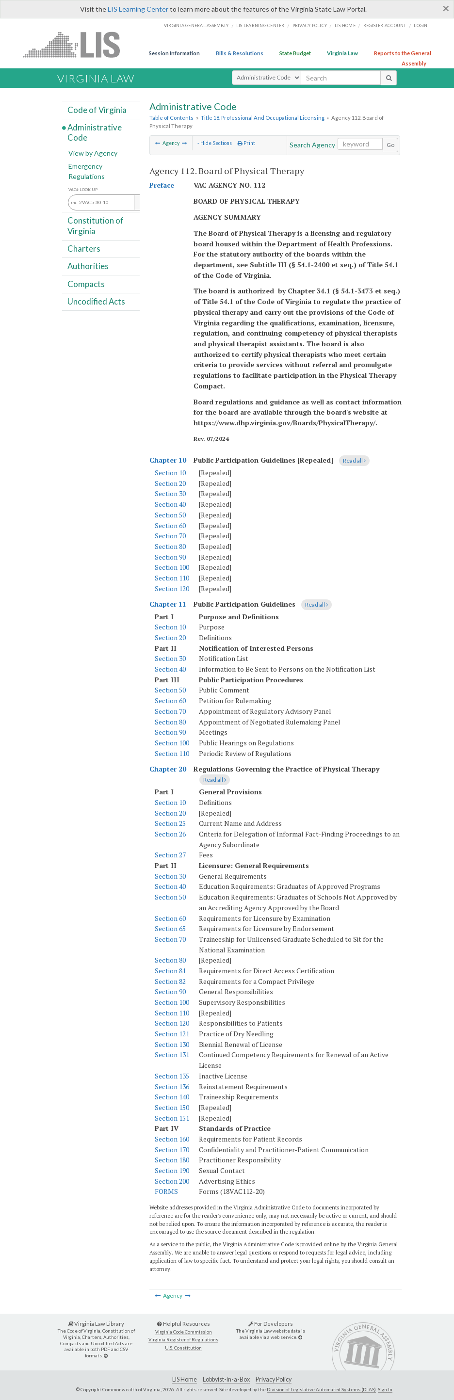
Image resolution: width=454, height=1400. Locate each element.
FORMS (166, 1191)
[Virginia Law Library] (106, 1355)
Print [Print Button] (246, 143)
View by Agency (92, 153)
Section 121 (172, 1033)
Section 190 (172, 1170)
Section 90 (170, 557)
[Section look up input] (116, 202)
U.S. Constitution (183, 1348)
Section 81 (170, 970)
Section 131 (172, 1054)
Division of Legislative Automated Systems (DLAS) (321, 1389)
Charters (83, 248)
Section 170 (172, 1149)
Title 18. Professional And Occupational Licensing (262, 117)
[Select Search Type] (266, 77)
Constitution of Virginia (95, 225)
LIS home (345, 25)
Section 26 (170, 833)
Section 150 (172, 1107)
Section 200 (172, 1181)
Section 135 (172, 1075)
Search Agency (312, 145)
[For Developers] (300, 1337)
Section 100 (172, 567)
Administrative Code (94, 132)
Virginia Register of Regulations (183, 1339)
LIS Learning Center (138, 9)
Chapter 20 (167, 768)
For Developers (270, 1323)
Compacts (86, 283)
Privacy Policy (309, 25)
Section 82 (170, 981)
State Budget (295, 53)
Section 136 (172, 1086)
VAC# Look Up (82, 189)
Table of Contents (171, 117)
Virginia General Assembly (196, 25)
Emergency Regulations (86, 171)
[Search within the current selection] (360, 144)
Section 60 (170, 525)
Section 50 (170, 514)
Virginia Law (342, 53)
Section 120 (172, 588)
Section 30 (170, 493)
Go (390, 144)
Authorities (88, 266)
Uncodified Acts (96, 301)
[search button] (389, 77)
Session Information (174, 53)
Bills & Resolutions (239, 53)
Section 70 (170, 535)
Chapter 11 (167, 604)
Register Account (384, 25)
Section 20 (170, 483)
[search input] (341, 77)
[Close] (446, 8)
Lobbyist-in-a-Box (226, 1379)
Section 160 (172, 1138)
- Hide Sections (214, 143)
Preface (161, 185)
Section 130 (172, 1044)
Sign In (385, 1389)
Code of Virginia (97, 109)
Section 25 (170, 823)
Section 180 (172, 1159)
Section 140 (172, 1096)
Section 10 (170, 472)
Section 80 (170, 546)
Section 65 (170, 928)
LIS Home (184, 1379)
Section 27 (170, 854)
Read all (354, 460)
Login (420, 25)
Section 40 (170, 504)
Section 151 (172, 1118)
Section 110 (172, 577)
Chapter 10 (167, 460)
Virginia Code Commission (183, 1332)
